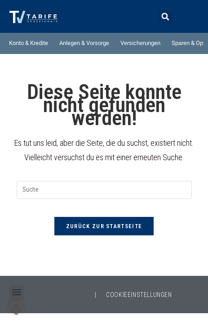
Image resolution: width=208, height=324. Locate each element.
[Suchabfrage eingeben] (104, 190)
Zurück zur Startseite (104, 226)
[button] (165, 17)
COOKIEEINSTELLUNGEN (139, 294)
